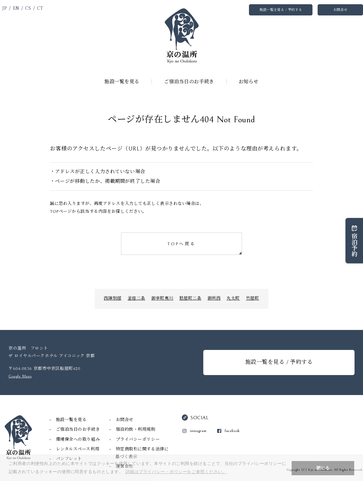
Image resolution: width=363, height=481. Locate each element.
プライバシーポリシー (138, 439)
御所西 (214, 298)
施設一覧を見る (121, 81)
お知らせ (249, 81)
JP (4, 8)
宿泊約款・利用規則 (135, 429)
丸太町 (233, 298)
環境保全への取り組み (78, 439)
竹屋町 (252, 298)
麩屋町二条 (190, 298)
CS (28, 8)
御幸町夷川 (162, 298)
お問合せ (340, 10)
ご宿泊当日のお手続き (189, 81)
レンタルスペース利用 (78, 449)
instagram (198, 430)
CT (40, 8)
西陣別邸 (112, 298)
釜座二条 (136, 298)
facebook (232, 430)
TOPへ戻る (181, 244)
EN (16, 8)
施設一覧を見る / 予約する (281, 10)
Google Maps (19, 376)
